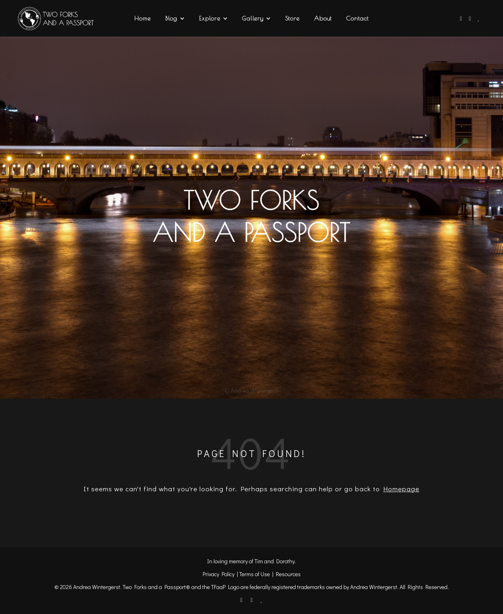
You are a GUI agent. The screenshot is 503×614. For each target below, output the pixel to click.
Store (292, 18)
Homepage (401, 488)
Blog (171, 18)
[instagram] (470, 18)
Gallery (252, 18)
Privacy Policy (218, 574)
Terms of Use (254, 574)
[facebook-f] (461, 18)
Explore (209, 18)
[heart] (479, 18)
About (323, 18)
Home (142, 18)
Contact (357, 18)
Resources (288, 574)
